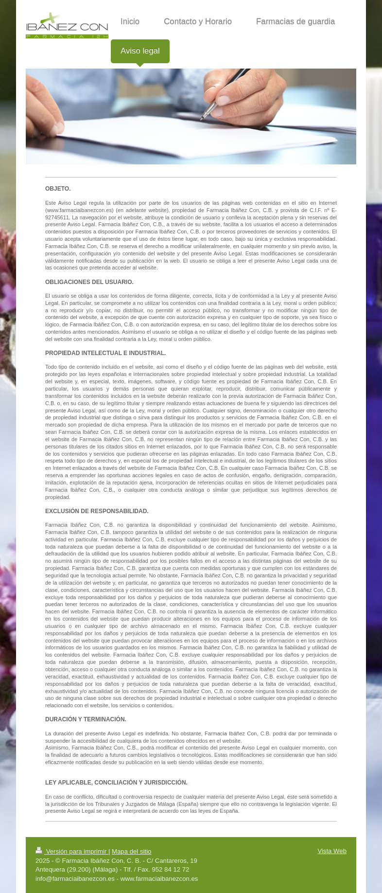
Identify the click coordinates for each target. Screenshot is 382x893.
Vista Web (332, 851)
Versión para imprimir (71, 851)
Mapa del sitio (131, 851)
